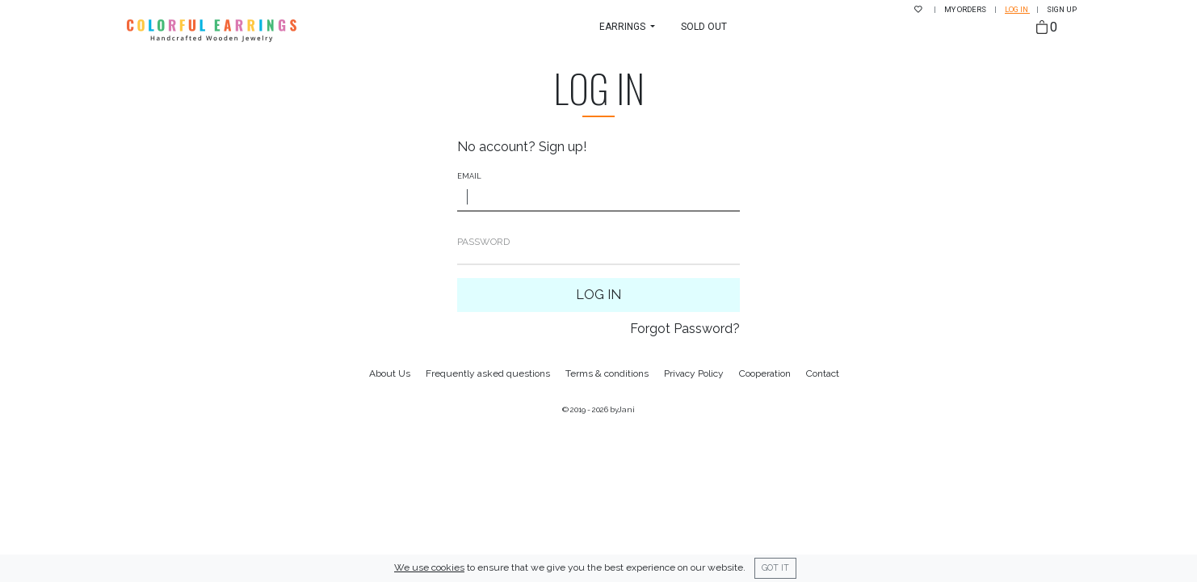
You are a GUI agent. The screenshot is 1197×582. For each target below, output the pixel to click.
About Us (389, 373)
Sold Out (704, 26)
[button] (627, 26)
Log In (598, 294)
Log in (1017, 9)
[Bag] (1047, 28)
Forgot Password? (685, 328)
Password (483, 241)
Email (469, 176)
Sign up (1062, 9)
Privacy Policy (694, 373)
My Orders (966, 9)
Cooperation (765, 373)
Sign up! (562, 146)
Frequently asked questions (488, 373)
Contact (822, 373)
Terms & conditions (607, 373)
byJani (622, 409)
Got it (775, 567)
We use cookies (429, 567)
